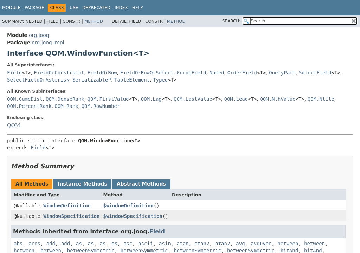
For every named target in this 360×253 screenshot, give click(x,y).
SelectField (315, 73)
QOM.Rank (66, 106)
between (287, 243)
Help (137, 7)
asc (127, 243)
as (79, 243)
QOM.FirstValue (108, 99)
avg (240, 243)
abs (18, 243)
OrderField (242, 73)
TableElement (132, 80)
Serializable (90, 80)
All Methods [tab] (31, 184)
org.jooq (39, 35)
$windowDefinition (128, 205)
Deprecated (96, 7)
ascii (145, 243)
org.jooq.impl (48, 42)
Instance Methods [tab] (82, 184)
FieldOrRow (102, 73)
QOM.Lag (151, 99)
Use (74, 7)
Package (34, 7)
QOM (13, 125)
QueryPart (282, 73)
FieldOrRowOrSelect (147, 73)
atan (183, 243)
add (50, 243)
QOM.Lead (236, 99)
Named (217, 73)
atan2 (201, 243)
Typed (160, 80)
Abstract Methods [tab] (141, 184)
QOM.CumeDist (25, 99)
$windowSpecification (132, 216)
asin (165, 243)
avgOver (261, 243)
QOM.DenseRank (65, 99)
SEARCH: (231, 21)
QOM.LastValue (193, 99)
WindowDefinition (67, 205)
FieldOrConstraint (59, 73)
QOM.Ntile (321, 99)
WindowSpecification (71, 216)
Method (93, 21)
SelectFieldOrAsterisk (38, 80)
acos (34, 243)
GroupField (191, 73)
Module (11, 7)
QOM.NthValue (277, 99)
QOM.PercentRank (29, 106)
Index (121, 7)
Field (14, 73)
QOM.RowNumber (101, 106)
